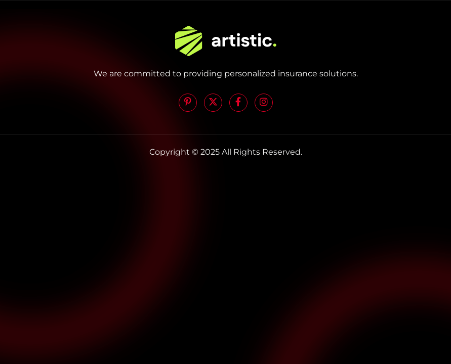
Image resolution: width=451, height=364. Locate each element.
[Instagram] (264, 103)
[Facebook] (238, 103)
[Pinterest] (188, 103)
